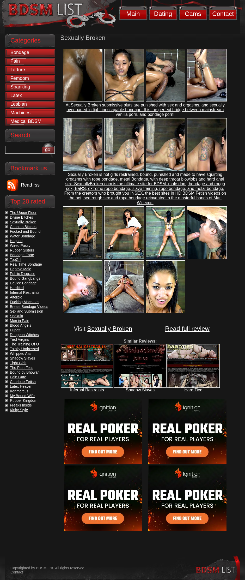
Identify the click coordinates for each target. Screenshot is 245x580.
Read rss (30, 185)
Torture (17, 69)
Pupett (15, 330)
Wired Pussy (20, 245)
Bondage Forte (22, 255)
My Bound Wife (22, 396)
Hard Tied (193, 390)
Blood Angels (20, 325)
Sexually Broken (109, 328)
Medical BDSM (25, 121)
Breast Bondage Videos (29, 306)
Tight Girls (18, 363)
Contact (223, 13)
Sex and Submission (26, 311)
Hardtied (17, 288)
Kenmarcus (19, 391)
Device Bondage (23, 283)
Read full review (187, 328)
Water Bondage (22, 236)
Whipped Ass (20, 353)
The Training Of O (24, 344)
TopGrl (15, 260)
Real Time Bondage (26, 264)
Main (133, 13)
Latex (16, 95)
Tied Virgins (19, 339)
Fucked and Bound (25, 231)
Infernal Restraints (87, 390)
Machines (20, 112)
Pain (15, 61)
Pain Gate (18, 377)
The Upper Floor (23, 213)
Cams (193, 13)
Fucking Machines (24, 302)
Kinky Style (19, 410)
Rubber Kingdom (23, 400)
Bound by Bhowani (25, 372)
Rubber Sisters (22, 250)
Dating (163, 13)
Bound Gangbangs (25, 278)
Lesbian (18, 104)
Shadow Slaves (140, 390)
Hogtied (16, 241)
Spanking (20, 86)
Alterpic (16, 297)
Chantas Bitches (23, 227)
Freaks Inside (21, 405)
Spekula (16, 316)
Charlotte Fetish (23, 382)
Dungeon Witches (24, 335)
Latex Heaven (21, 386)
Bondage (19, 52)
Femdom (19, 78)
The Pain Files (21, 368)
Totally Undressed (24, 349)
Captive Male (20, 269)
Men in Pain (19, 321)
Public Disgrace (22, 274)
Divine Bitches (21, 217)
